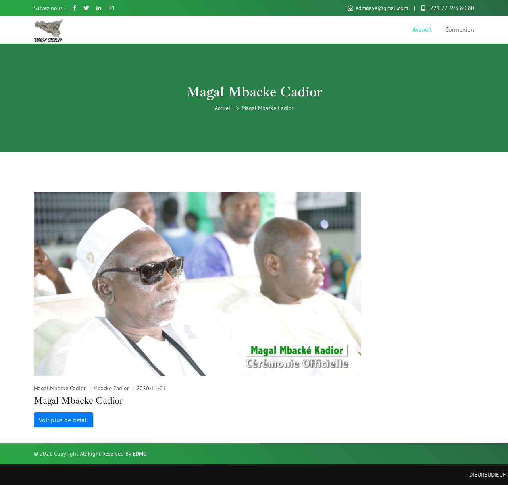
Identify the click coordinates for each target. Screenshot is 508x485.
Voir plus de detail (63, 420)
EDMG (140, 453)
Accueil (422, 29)
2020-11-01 (151, 388)
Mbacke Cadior (111, 388)
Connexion (459, 29)
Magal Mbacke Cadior (60, 388)
